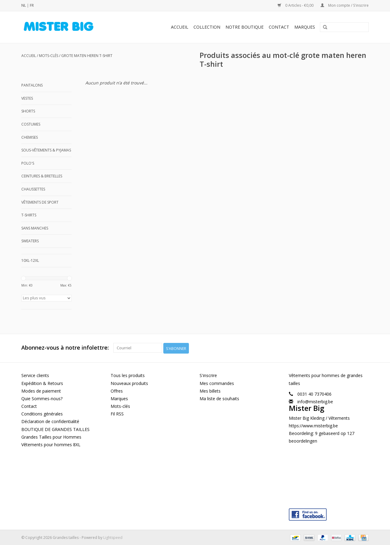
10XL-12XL (30, 260)
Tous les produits (128, 375)
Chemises (29, 137)
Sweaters (30, 241)
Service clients (35, 375)
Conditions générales (42, 413)
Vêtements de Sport (39, 202)
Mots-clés (48, 55)
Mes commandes (217, 382)
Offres (117, 390)
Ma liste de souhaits (219, 398)
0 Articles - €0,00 (296, 5)
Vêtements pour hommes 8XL (50, 444)
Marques (304, 27)
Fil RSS (117, 413)
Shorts (28, 111)
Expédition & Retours (42, 382)
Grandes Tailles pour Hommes (51, 436)
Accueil (179, 27)
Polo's (27, 163)
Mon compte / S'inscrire (345, 5)
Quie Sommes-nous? (41, 398)
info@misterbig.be (315, 401)
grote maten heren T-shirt (86, 55)
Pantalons (32, 85)
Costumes (30, 124)
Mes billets (210, 390)
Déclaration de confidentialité (50, 421)
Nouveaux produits (129, 382)
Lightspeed (112, 537)
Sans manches (34, 228)
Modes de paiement (41, 390)
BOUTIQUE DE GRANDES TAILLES (55, 428)
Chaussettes (33, 189)
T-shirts (28, 215)
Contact (279, 27)
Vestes (27, 98)
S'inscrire (208, 375)
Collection (206, 27)
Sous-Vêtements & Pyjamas (46, 150)
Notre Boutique (244, 27)
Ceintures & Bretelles (41, 176)
